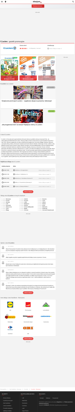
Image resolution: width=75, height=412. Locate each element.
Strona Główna (6, 398)
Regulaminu (59, 402)
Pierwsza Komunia (37, 6)
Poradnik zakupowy (8, 408)
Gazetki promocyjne (8, 400)
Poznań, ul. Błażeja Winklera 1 (22, 186)
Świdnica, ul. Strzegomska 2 (21, 170)
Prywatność (55, 398)
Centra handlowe (7, 405)
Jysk (23, 408)
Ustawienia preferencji (44, 403)
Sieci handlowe (6, 403)
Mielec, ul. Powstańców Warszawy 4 (23, 182)
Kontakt (42, 398)
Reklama (48, 398)
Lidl (23, 398)
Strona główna (3, 389)
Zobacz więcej (28, 191)
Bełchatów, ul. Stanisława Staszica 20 (24, 178)
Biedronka (24, 400)
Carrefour (24, 405)
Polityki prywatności (68, 402)
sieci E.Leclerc (10, 161)
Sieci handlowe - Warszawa (15, 389)
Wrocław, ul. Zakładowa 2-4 (21, 174)
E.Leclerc (26, 389)
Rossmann (24, 403)
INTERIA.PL (46, 405)
